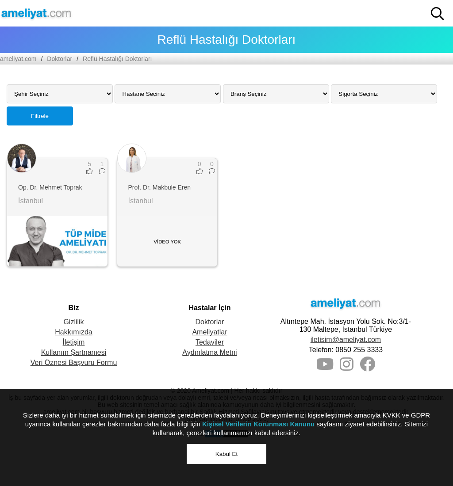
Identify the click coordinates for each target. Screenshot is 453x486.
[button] (437, 13)
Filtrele (40, 116)
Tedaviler (210, 342)
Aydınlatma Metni (209, 352)
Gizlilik (73, 322)
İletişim (74, 342)
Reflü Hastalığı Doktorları (117, 58)
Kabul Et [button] (226, 454)
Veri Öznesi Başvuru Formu (74, 362)
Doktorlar (59, 58)
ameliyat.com (18, 58)
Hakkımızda (73, 332)
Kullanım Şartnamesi (74, 352)
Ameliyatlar (209, 332)
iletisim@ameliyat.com (346, 339)
